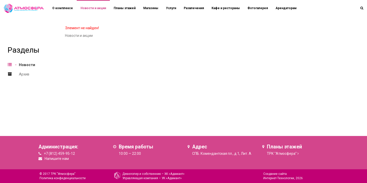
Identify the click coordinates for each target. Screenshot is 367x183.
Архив (24, 74)
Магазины (150, 8)
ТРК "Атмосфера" (282, 153)
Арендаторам (286, 8)
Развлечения (194, 8)
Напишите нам (57, 159)
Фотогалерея (257, 8)
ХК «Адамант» (174, 174)
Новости (27, 65)
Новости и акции (93, 8)
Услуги (171, 8)
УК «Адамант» (172, 178)
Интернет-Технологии (278, 178)
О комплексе (62, 8)
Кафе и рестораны (226, 8)
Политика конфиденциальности (63, 178)
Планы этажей (125, 8)
